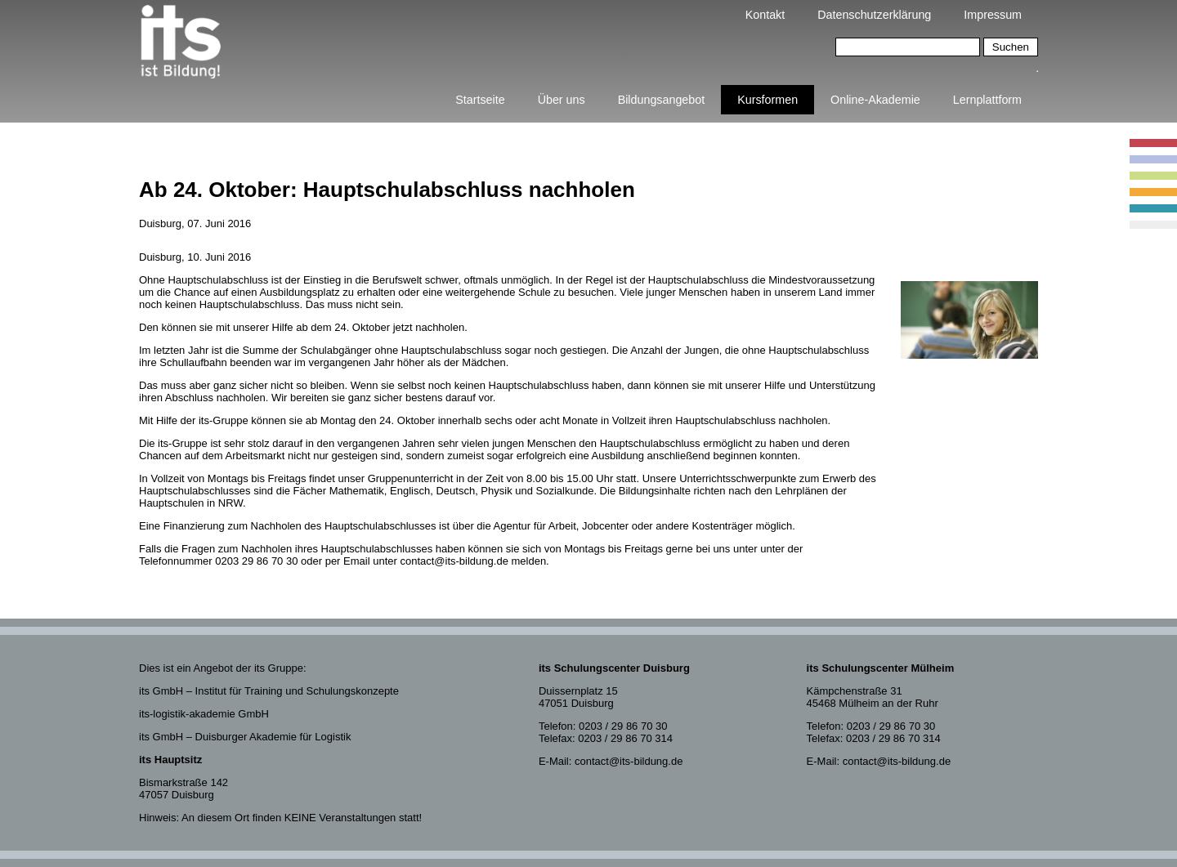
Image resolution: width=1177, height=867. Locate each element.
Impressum (993, 14)
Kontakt (765, 14)
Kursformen (767, 99)
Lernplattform (987, 99)
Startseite (479, 99)
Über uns (561, 99)
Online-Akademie (875, 99)
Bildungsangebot (661, 99)
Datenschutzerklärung (874, 14)
